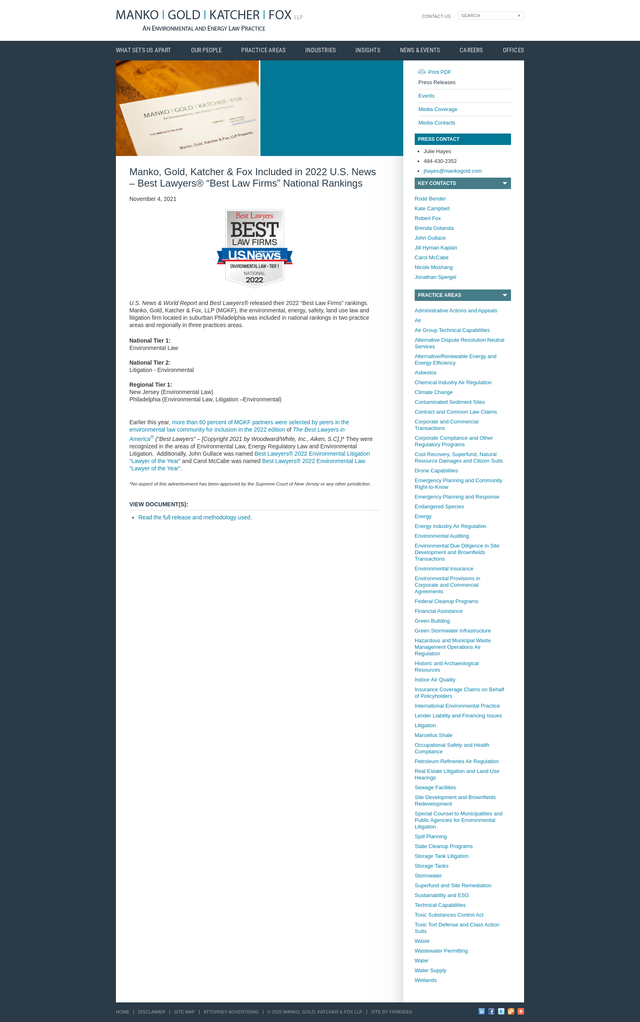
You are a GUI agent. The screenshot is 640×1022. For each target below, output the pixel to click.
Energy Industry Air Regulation (451, 526)
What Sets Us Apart (143, 50)
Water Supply (431, 970)
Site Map (184, 1011)
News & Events (420, 50)
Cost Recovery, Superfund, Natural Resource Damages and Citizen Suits (459, 457)
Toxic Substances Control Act (449, 915)
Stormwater (428, 876)
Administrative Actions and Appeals (456, 310)
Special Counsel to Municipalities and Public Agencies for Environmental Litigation (458, 820)
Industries (320, 50)
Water (422, 960)
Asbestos (425, 373)
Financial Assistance (439, 611)
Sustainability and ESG (442, 895)
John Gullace (430, 238)
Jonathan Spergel (435, 277)
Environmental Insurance (444, 569)
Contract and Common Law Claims (456, 412)
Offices (513, 50)
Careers (471, 50)
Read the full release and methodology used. (195, 517)
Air (418, 320)
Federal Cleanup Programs (446, 601)
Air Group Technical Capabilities (452, 330)
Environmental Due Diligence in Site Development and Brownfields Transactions (457, 552)
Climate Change (434, 392)
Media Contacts (436, 123)
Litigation (425, 725)
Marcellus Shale (434, 735)
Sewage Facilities (435, 787)
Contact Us (436, 16)
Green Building (432, 621)
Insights (368, 50)
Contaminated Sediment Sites (450, 402)
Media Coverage (437, 109)
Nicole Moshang (434, 267)
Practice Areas (263, 50)
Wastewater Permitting (441, 951)
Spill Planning (431, 836)
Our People (206, 50)
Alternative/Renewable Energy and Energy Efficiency (455, 359)
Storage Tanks (432, 866)
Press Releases (437, 82)
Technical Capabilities (440, 905)
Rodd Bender (430, 199)
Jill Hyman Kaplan (436, 248)
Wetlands (426, 980)
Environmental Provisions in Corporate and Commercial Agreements (447, 584)
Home (122, 1011)
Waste (422, 941)
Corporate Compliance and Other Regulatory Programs (454, 441)
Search (470, 15)
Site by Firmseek (391, 1011)
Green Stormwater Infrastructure (453, 631)
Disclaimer (151, 1011)
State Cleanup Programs (444, 846)
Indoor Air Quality (435, 680)
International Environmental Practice (457, 706)
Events (426, 96)
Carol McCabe (432, 257)
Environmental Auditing (442, 536)
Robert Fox (428, 218)
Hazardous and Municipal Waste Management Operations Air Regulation (453, 647)
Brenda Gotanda (434, 228)
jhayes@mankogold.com (453, 171)
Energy (423, 516)
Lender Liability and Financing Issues (458, 716)
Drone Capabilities (436, 471)
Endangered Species (439, 506)
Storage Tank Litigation (442, 856)
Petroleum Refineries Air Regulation (457, 761)
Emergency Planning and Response (457, 497)
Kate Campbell (432, 208)
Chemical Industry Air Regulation (453, 382)
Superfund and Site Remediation (453, 885)
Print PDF (439, 72)
